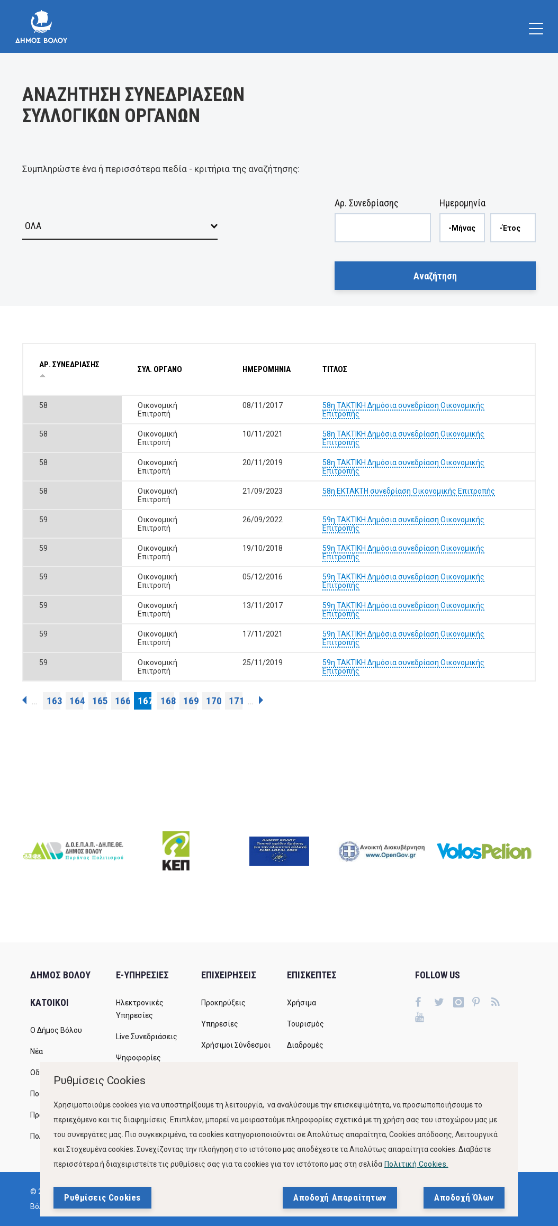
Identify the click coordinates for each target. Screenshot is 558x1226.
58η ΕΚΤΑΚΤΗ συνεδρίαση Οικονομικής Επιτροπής (408, 491)
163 (53, 701)
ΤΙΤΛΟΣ (334, 369)
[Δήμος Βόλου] (41, 26)
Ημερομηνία (462, 202)
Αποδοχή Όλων (464, 1197)
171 (235, 701)
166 (122, 701)
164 (76, 701)
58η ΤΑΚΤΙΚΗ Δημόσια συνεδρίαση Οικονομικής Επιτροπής (403, 409)
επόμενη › (261, 700)
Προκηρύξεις (223, 1002)
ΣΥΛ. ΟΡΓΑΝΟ (160, 369)
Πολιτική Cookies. (416, 1164)
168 (167, 701)
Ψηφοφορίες (138, 1058)
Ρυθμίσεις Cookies (102, 1197)
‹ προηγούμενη (24, 700)
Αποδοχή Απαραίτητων (339, 1197)
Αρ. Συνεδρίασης (367, 202)
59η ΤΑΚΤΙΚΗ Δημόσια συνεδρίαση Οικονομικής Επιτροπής (403, 523)
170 (213, 701)
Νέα (36, 1051)
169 (190, 701)
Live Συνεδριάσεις (146, 1036)
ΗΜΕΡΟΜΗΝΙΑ (266, 369)
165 (99, 701)
